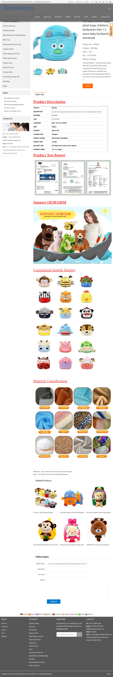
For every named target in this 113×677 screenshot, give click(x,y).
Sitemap (3, 636)
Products (58, 17)
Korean (74, 614)
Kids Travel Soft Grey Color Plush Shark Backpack (56, 471)
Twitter (96, 2)
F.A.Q (86, 17)
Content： (43, 580)
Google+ (99, 2)
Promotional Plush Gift (11, 77)
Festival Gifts (7, 72)
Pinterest (106, 2)
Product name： (41, 563)
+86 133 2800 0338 (10, 2)
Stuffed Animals (9, 30)
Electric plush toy (9, 26)
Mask (5, 86)
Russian (89, 614)
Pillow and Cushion (10, 58)
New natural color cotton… (12, 98)
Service (77, 17)
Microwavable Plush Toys (12, 44)
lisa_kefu (10, 143)
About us (47, 17)
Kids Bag (94, 48)
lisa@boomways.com (44, 2)
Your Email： (42, 574)
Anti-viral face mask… (10, 101)
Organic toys (7, 63)
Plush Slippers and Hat (11, 54)
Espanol (32, 614)
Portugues (57, 614)
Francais (40, 614)
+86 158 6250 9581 (26, 2)
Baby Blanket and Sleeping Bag (14, 35)
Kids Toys (6, 40)
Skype (110, 2)
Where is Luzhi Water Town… (13, 111)
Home (37, 17)
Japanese (66, 614)
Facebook (92, 2)
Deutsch (24, 614)
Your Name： (42, 569)
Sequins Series (8, 49)
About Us (71, 2)
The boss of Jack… (10, 108)
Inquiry (86, 2)
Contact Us (79, 2)
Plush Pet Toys (8, 67)
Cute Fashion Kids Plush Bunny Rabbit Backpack (53, 474)
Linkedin (103, 2)
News (68, 17)
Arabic (81, 614)
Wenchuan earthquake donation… (14, 104)
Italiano (48, 614)
